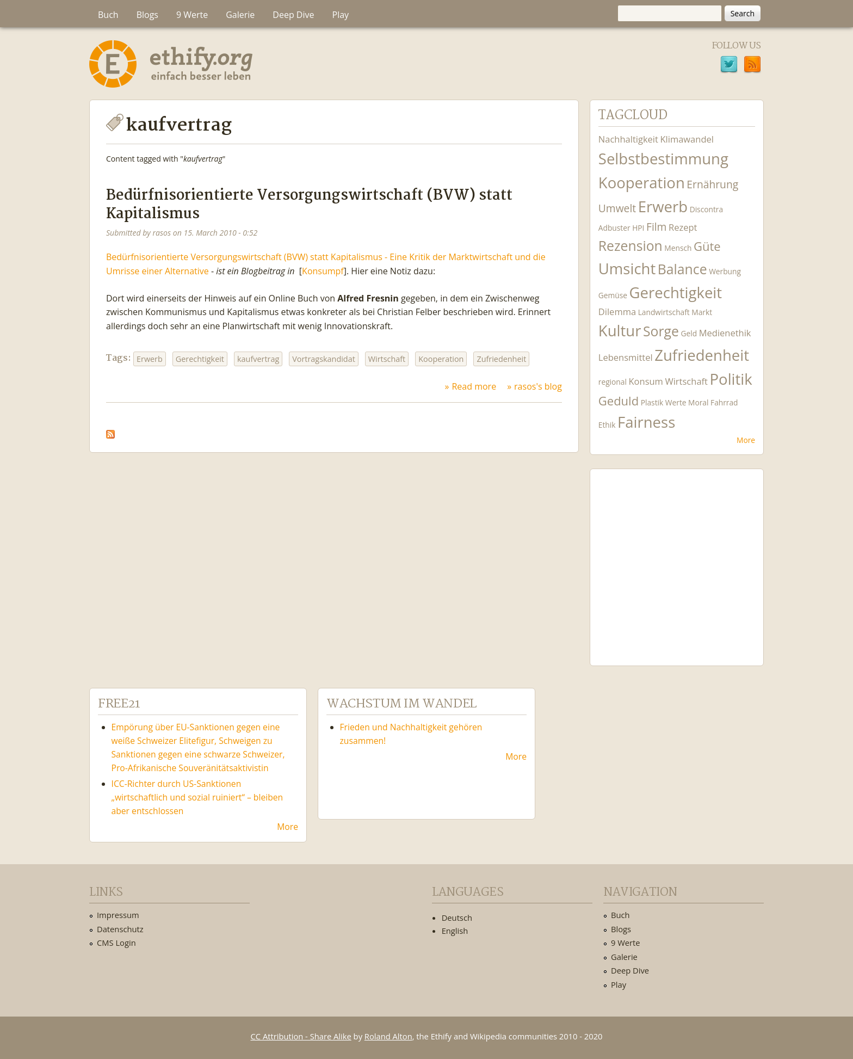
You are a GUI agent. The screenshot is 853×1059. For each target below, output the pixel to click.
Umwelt (617, 208)
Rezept (683, 227)
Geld (689, 333)
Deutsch (457, 917)
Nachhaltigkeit (628, 139)
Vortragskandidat (323, 359)
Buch (108, 15)
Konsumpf (323, 271)
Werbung (725, 271)
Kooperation (440, 359)
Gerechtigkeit (200, 359)
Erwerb (150, 359)
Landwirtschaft (664, 312)
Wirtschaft (386, 359)
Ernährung (712, 184)
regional (612, 382)
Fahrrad (724, 402)
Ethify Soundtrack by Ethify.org (676, 559)
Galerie (240, 15)
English (455, 930)
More (746, 440)
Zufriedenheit (501, 359)
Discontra (706, 209)
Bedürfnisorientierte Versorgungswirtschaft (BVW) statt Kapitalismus (309, 204)
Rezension (630, 246)
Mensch (677, 248)
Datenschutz (120, 928)
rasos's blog (538, 386)
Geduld (618, 400)
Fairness (646, 422)
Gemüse (612, 295)
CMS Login (116, 942)
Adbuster (614, 228)
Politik (731, 379)
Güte (707, 246)
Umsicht (627, 268)
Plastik (652, 402)
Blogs (147, 15)
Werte (676, 402)
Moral (698, 402)
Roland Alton (388, 1036)
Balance (682, 269)
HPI (638, 228)
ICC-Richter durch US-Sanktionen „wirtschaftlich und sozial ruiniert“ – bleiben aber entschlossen (197, 797)
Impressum (118, 914)
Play (340, 15)
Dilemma (617, 311)
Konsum (645, 381)
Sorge (661, 331)
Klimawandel (686, 139)
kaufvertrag (258, 359)
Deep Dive (293, 15)
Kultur (619, 331)
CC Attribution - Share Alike (301, 1036)
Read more (474, 386)
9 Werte (192, 15)
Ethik (607, 425)
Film (656, 226)
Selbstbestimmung (663, 159)
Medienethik (725, 333)
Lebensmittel (625, 357)
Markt (701, 312)
